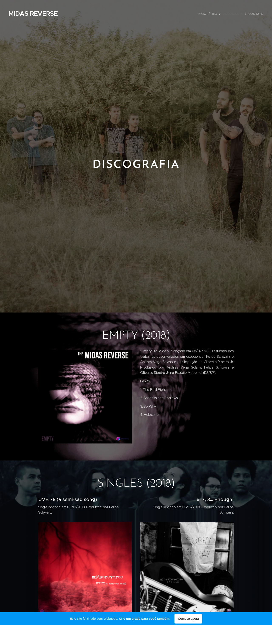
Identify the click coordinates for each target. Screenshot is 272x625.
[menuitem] (203, 13)
